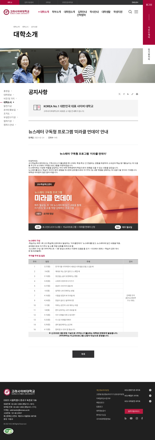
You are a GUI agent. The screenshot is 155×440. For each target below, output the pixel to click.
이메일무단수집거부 (103, 396)
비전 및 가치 (9, 98)
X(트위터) (119, 94)
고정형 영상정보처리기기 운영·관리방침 (110, 392)
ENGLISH (135, 2)
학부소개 (56, 11)
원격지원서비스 (134, 409)
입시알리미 (149, 54)
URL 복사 (132, 94)
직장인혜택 (149, 32)
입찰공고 (99, 404)
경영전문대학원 (67, 2)
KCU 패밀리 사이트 (132, 393)
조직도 (7, 113)
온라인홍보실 (10, 110)
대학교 (10, 2)
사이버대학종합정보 (103, 417)
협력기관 (8, 121)
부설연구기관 (10, 117)
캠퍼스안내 (9, 125)
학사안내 (94, 11)
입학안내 (82, 11)
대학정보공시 (101, 408)
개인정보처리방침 (102, 388)
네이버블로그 (128, 94)
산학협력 (81, 15)
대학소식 (8, 102)
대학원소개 (69, 11)
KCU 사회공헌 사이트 (132, 399)
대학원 (48, 2)
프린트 (137, 94)
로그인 (149, 5)
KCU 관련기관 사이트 (132, 388)
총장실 (7, 91)
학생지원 (117, 11)
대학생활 (106, 11)
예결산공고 (100, 400)
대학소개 (44, 11)
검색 (130, 12)
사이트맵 (136, 12)
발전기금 (8, 106)
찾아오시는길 (101, 412)
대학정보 (8, 95)
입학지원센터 (29, 2)
